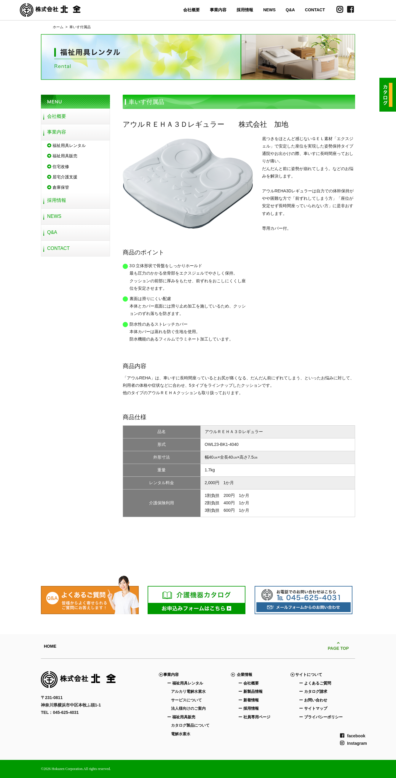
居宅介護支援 (62, 177)
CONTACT (315, 9)
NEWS (269, 9)
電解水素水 (180, 734)
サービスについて (186, 700)
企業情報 (243, 674)
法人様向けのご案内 (188, 708)
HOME (50, 646)
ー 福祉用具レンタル (185, 683)
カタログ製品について (190, 725)
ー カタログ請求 (313, 691)
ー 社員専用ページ (254, 717)
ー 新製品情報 (250, 691)
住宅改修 (58, 166)
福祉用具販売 (62, 155)
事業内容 (218, 9)
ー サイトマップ (313, 708)
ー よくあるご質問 (315, 683)
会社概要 (191, 9)
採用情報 (245, 9)
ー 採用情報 (248, 708)
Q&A (290, 9)
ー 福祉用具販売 (181, 717)
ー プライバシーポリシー (321, 717)
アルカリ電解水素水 (188, 691)
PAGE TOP (338, 646)
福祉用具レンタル (66, 145)
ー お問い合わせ (313, 700)
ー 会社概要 (248, 683)
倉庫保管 (58, 187)
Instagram (353, 743)
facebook (352, 735)
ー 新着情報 (248, 700)
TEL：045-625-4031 (60, 712)
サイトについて (308, 674)
